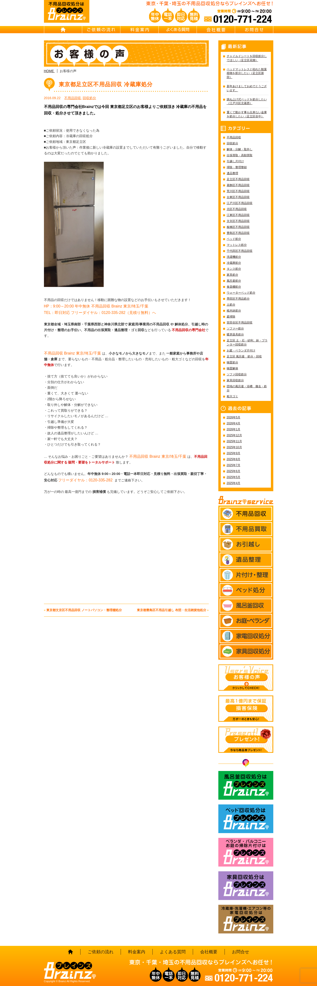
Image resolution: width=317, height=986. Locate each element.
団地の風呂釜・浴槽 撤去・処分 (247, 388)
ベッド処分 (234, 239)
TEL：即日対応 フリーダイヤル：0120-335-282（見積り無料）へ (100, 313)
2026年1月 (233, 429)
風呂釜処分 (234, 280)
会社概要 (216, 29)
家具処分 (232, 274)
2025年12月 (234, 435)
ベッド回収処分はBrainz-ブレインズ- (245, 818)
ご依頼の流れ (101, 29)
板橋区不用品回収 (238, 227)
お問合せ (254, 29)
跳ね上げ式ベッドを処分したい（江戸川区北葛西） (247, 101)
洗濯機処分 (234, 257)
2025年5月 (233, 477)
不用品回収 (72, 98)
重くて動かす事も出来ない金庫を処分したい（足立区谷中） (247, 114)
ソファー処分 (235, 328)
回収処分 (89, 98)
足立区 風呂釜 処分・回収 (244, 356)
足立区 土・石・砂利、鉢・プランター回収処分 (247, 342)
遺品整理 (232, 173)
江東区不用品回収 (238, 215)
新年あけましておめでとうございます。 (247, 88)
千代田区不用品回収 (240, 251)
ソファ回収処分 (237, 374)
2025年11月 (234, 441)
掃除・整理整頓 (237, 167)
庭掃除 (231, 316)
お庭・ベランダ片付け (241, 350)
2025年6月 (233, 471)
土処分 (231, 304)
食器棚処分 (234, 286)
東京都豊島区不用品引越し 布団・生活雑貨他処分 (171, 610)
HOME (63, 29)
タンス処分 (234, 268)
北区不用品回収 (237, 209)
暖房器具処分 (235, 334)
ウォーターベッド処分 (241, 292)
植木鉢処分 (234, 310)
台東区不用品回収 (238, 197)
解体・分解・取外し (240, 149)
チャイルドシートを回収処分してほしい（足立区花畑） (247, 58)
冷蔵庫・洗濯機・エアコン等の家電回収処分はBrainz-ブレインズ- (245, 919)
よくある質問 (178, 29)
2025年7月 (233, 465)
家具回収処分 (235, 380)
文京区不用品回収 (238, 221)
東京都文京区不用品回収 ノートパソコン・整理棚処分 (84, 610)
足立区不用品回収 (238, 179)
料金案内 (139, 29)
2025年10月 (234, 447)
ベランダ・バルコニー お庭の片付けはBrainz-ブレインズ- (245, 852)
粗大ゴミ (232, 396)
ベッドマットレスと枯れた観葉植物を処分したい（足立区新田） (247, 73)
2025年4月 (233, 483)
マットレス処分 (237, 245)
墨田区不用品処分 (238, 298)
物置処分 (232, 362)
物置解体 (232, 368)
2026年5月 (233, 417)
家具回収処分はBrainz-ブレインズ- (245, 885)
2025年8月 (233, 459)
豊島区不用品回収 (238, 233)
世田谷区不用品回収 (240, 322)
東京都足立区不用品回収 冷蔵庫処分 (106, 84)
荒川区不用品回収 (238, 191)
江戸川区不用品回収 (240, 203)
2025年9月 (233, 453)
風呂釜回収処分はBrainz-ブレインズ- (245, 785)
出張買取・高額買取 (240, 155)
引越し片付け (235, 161)
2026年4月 (233, 423)
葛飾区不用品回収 (238, 185)
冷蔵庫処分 (234, 262)
